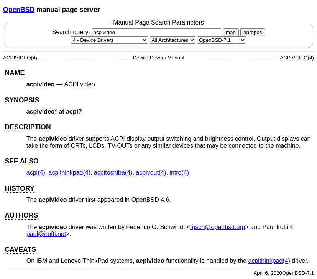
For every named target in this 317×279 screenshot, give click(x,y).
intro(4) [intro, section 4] (179, 172)
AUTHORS (21, 215)
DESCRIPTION (28, 127)
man (231, 32)
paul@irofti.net (46, 234)
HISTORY (19, 188)
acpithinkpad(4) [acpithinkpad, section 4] (69, 172)
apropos (252, 32)
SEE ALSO (21, 161)
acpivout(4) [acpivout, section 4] (151, 172)
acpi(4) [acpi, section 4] (35, 172)
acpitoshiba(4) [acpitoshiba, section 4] (113, 172)
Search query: (137, 32)
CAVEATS (20, 249)
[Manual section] (109, 40)
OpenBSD (18, 9)
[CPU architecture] (172, 40)
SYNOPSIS (22, 100)
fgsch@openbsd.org (217, 227)
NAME (15, 73)
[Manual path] (221, 40)
